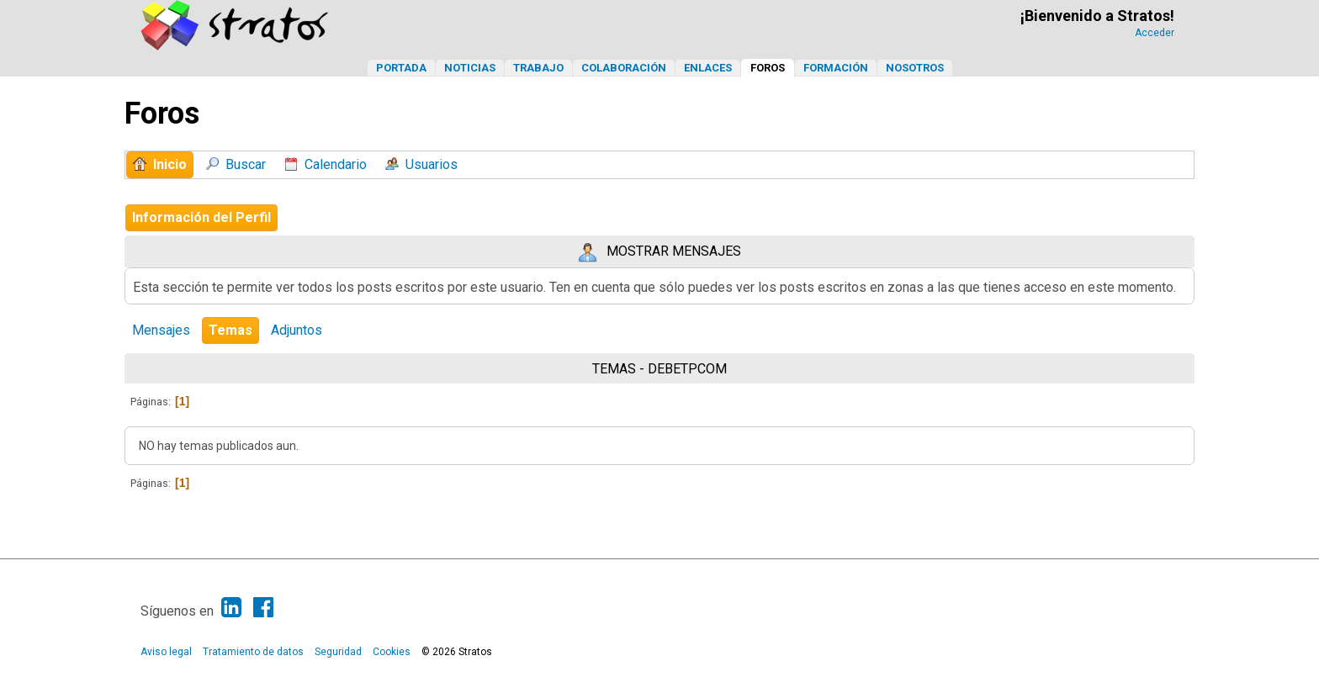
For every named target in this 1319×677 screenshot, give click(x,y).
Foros (767, 67)
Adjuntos (296, 330)
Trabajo (538, 67)
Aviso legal (166, 652)
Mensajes (161, 330)
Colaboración (623, 67)
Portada (401, 67)
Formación (835, 67)
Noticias (469, 67)
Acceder (1154, 33)
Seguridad (338, 652)
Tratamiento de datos (253, 652)
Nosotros (915, 67)
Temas (230, 330)
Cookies (392, 652)
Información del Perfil (201, 217)
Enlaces (708, 67)
